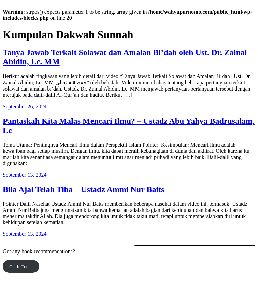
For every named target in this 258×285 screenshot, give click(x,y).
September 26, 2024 (24, 106)
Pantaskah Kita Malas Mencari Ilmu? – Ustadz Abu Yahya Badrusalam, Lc (129, 126)
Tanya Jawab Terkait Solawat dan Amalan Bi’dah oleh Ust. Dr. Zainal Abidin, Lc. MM (125, 57)
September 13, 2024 (24, 175)
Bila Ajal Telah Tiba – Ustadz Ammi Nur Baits (83, 189)
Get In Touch (20, 266)
